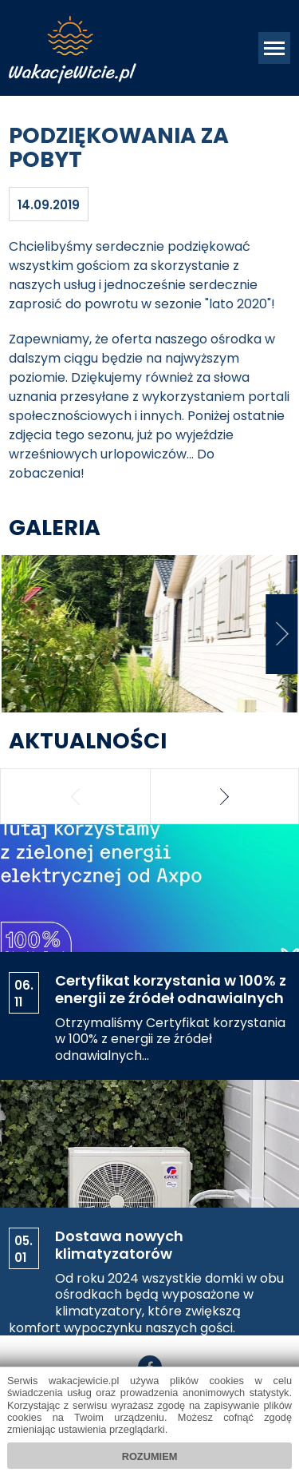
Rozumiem (150, 1456)
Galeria (54, 527)
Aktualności (88, 741)
